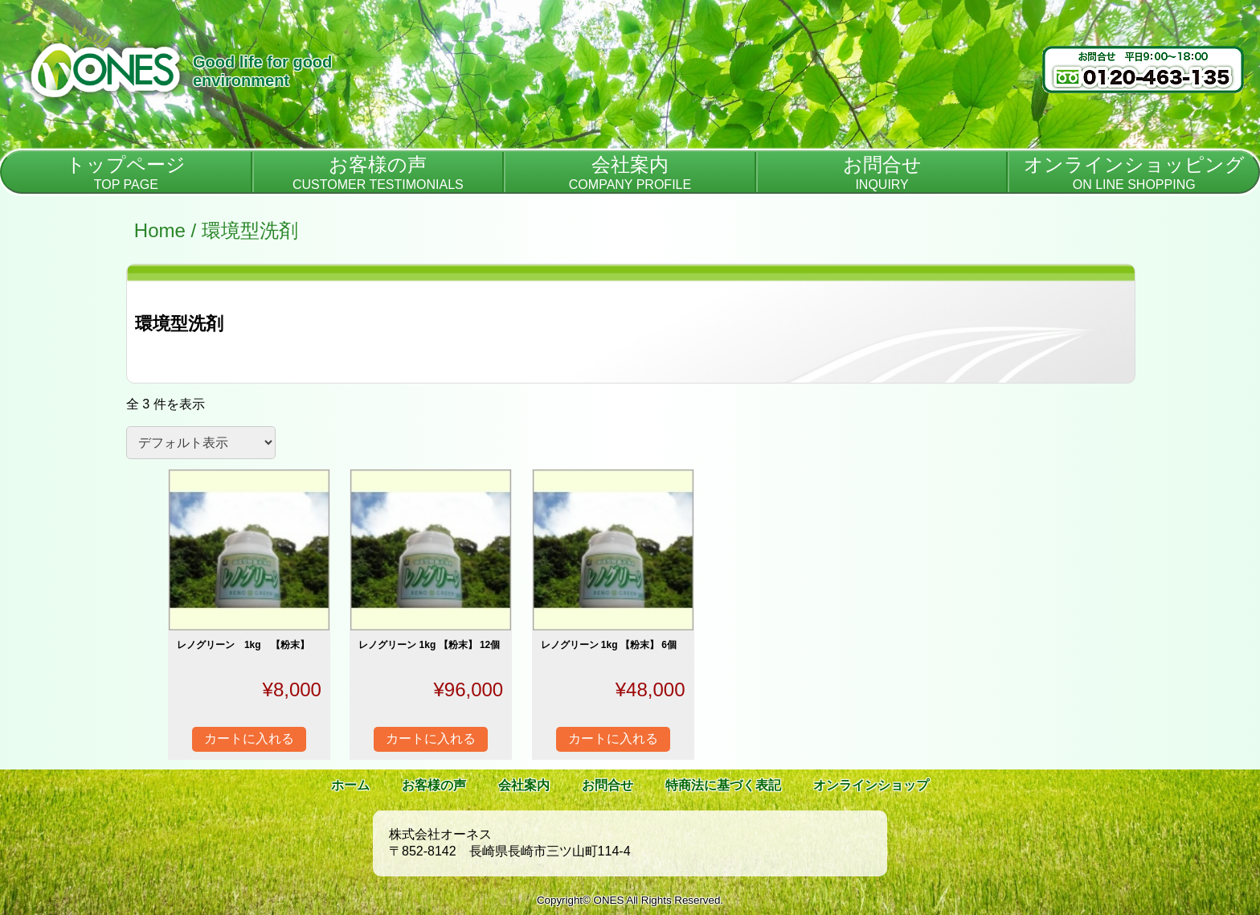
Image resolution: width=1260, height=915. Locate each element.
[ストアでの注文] (201, 442)
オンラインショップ (871, 785)
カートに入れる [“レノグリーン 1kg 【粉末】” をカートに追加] (249, 738)
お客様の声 (434, 785)
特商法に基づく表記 (723, 785)
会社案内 (524, 785)
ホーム (350, 785)
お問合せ (607, 785)
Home (160, 230)
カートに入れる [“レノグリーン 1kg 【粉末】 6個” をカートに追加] (613, 738)
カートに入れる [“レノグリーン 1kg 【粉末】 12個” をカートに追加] (431, 738)
